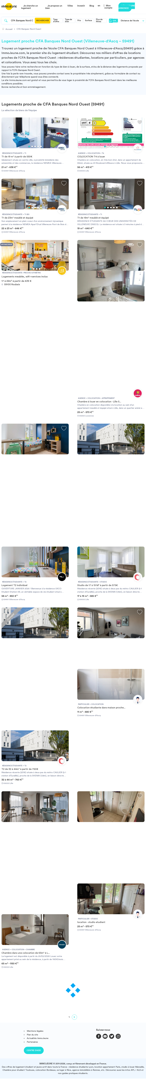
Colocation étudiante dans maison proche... (101, 707)
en (99, 6)
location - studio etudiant (91, 922)
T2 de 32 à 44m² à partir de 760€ (19, 769)
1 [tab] (29, 146)
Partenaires (32, 1042)
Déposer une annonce (126, 7)
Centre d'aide (34, 1050)
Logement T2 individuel (14, 585)
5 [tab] (41, 146)
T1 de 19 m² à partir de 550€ (16, 156)
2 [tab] (32, 146)
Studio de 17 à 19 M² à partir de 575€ (97, 585)
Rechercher (42, 20)
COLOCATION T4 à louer (91, 156)
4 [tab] (38, 146)
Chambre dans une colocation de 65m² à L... (25, 953)
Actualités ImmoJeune (37, 1038)
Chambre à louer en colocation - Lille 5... (99, 401)
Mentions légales (35, 1031)
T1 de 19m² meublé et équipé (93, 218)
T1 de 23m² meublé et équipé (17, 218)
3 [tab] (35, 146)
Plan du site (32, 1035)
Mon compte (108, 7)
